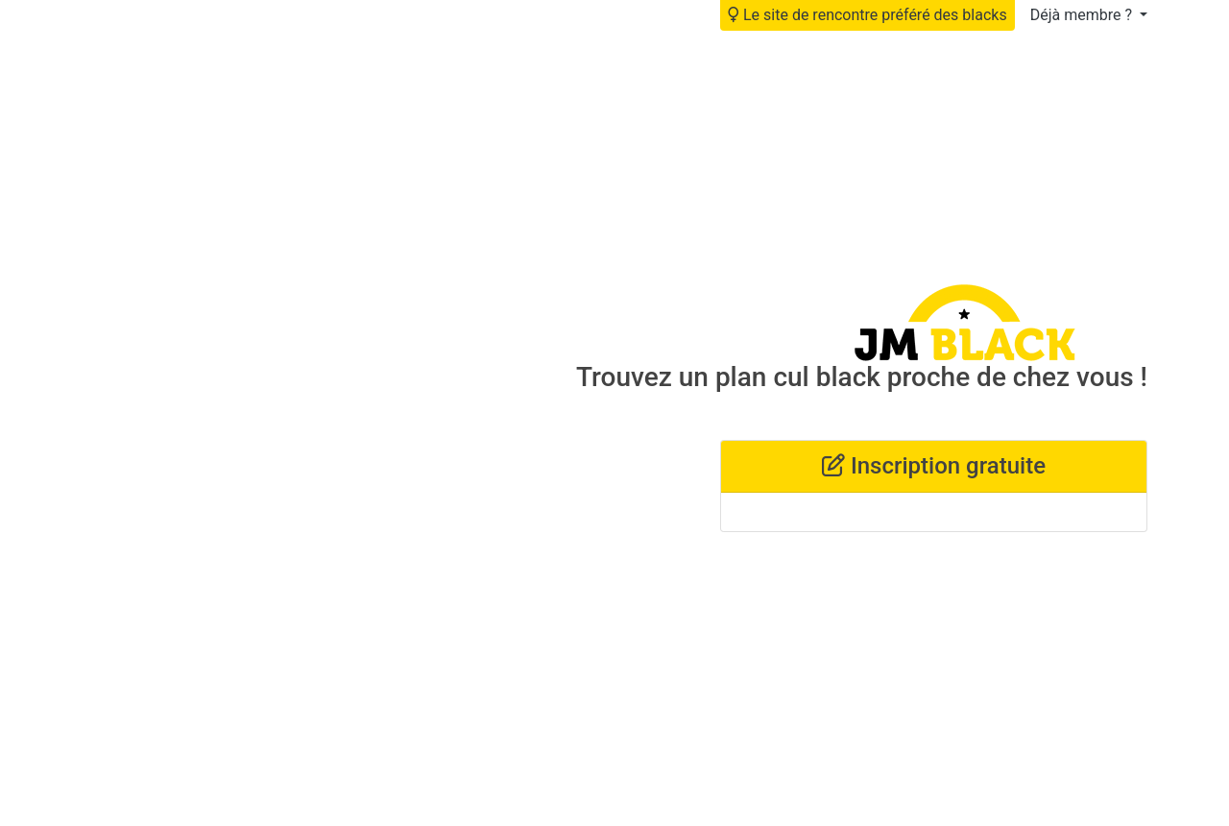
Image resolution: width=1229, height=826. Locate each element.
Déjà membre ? (1083, 15)
